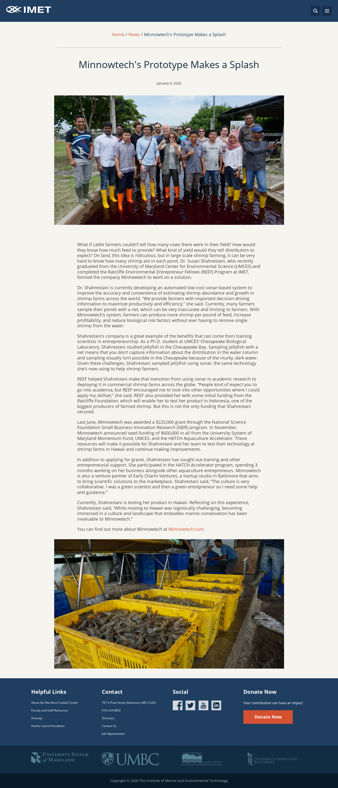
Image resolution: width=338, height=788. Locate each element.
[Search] (315, 11)
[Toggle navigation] (327, 11)
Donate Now (268, 717)
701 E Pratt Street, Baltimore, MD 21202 (129, 703)
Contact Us (109, 726)
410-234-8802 (111, 710)
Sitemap (36, 718)
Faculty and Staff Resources (49, 710)
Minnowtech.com (186, 529)
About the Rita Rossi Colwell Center (54, 703)
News (134, 34)
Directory (108, 718)
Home (118, 34)
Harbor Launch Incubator (48, 726)
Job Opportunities (113, 734)
